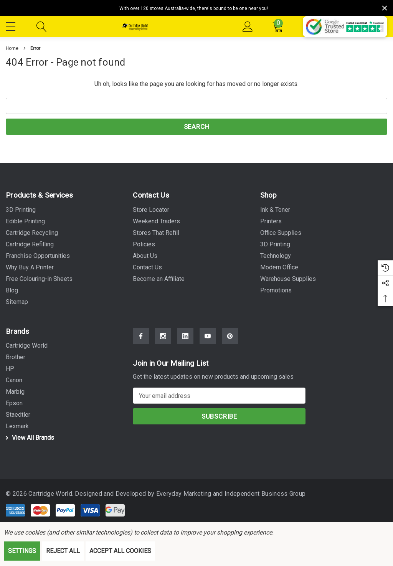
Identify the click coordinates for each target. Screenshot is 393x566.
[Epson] (14, 403)
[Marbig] (15, 392)
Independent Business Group (260, 493)
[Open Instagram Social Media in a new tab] (163, 336)
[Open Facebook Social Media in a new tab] (141, 336)
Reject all (63, 550)
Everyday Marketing (180, 493)
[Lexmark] (17, 426)
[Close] (384, 8)
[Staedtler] (18, 415)
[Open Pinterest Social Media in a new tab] (230, 336)
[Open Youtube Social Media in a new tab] (208, 336)
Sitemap (17, 301)
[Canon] (14, 380)
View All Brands (28, 437)
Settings (22, 550)
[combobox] (196, 106)
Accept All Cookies (120, 550)
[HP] (10, 369)
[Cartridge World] (27, 345)
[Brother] (15, 357)
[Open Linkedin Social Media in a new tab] (185, 336)
